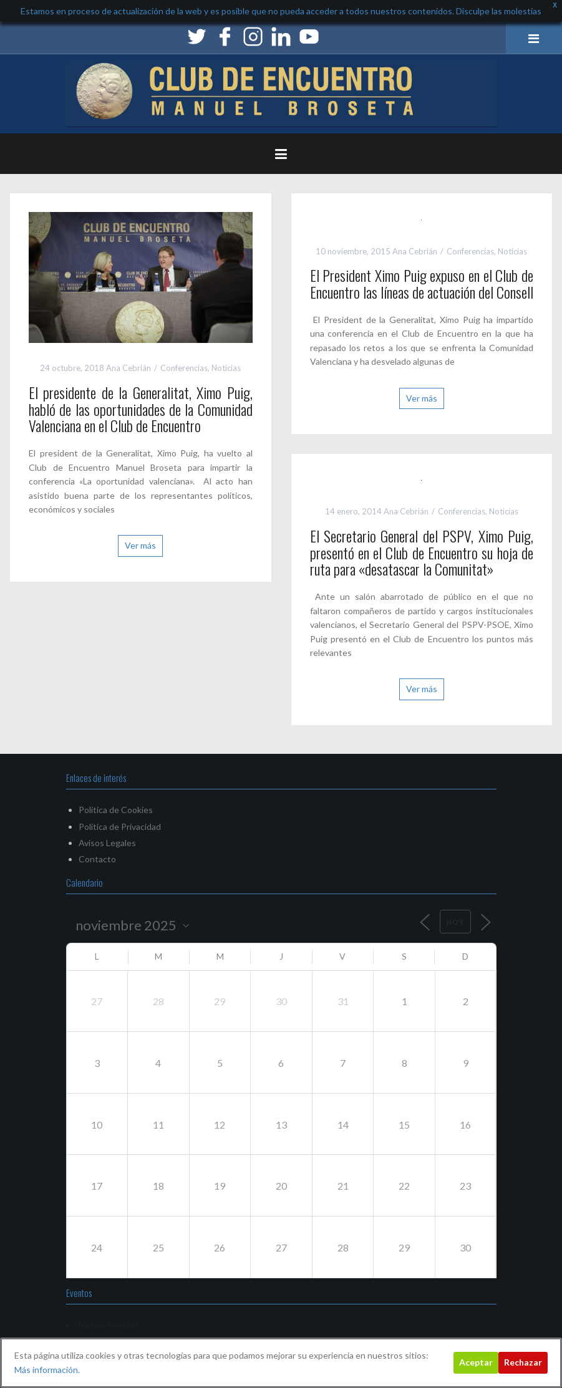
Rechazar (523, 1362)
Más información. (47, 1369)
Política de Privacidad (120, 826)
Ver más (140, 545)
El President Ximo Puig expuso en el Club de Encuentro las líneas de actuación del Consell (422, 283)
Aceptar (476, 1362)
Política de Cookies (116, 809)
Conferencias (184, 368)
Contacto (97, 859)
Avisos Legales (107, 842)
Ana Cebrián (128, 368)
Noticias (226, 368)
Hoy (455, 922)
